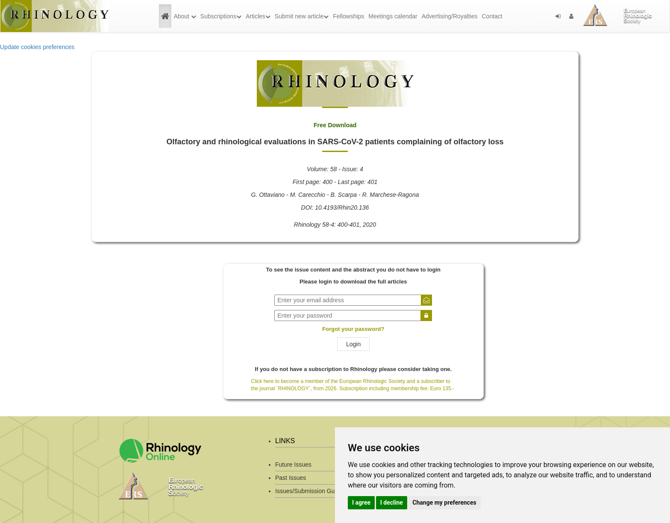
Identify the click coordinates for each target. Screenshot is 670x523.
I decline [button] (391, 502)
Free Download (335, 125)
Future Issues (293, 464)
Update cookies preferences (37, 47)
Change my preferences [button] (444, 502)
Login (353, 344)
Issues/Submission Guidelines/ (316, 491)
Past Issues (290, 477)
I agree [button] (361, 502)
